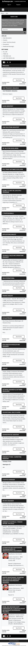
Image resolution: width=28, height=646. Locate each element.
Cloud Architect (7, 106)
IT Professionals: (8, 213)
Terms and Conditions (14, 640)
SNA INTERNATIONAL (8, 278)
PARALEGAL (5, 65)
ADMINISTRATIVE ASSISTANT (10, 434)
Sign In (9, 4)
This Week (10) (7, 56)
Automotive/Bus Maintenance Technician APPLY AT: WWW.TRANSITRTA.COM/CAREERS (12, 549)
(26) (3, 36)
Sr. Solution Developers (10, 148)
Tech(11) (5, 40)
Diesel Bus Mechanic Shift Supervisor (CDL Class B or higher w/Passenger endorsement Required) (13, 609)
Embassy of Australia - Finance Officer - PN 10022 (12, 522)
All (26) (5, 52)
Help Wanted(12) (7, 38)
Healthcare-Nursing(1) (8, 46)
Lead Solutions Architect (10, 127)
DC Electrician (7, 318)
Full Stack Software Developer (12, 169)
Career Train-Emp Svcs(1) (9, 42)
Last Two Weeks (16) (8, 58)
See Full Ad (19, 80)
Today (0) (5, 54)
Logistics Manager (8, 479)
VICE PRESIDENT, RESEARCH (10, 88)
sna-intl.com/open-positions (12, 285)
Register (18, 4)
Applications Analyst (9, 234)
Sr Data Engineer (8, 501)
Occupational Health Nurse (11, 412)
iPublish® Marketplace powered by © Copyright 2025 (14, 643)
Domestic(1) (6, 44)
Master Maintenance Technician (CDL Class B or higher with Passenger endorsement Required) (13, 580)
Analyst (4, 368)
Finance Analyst (7, 296)
